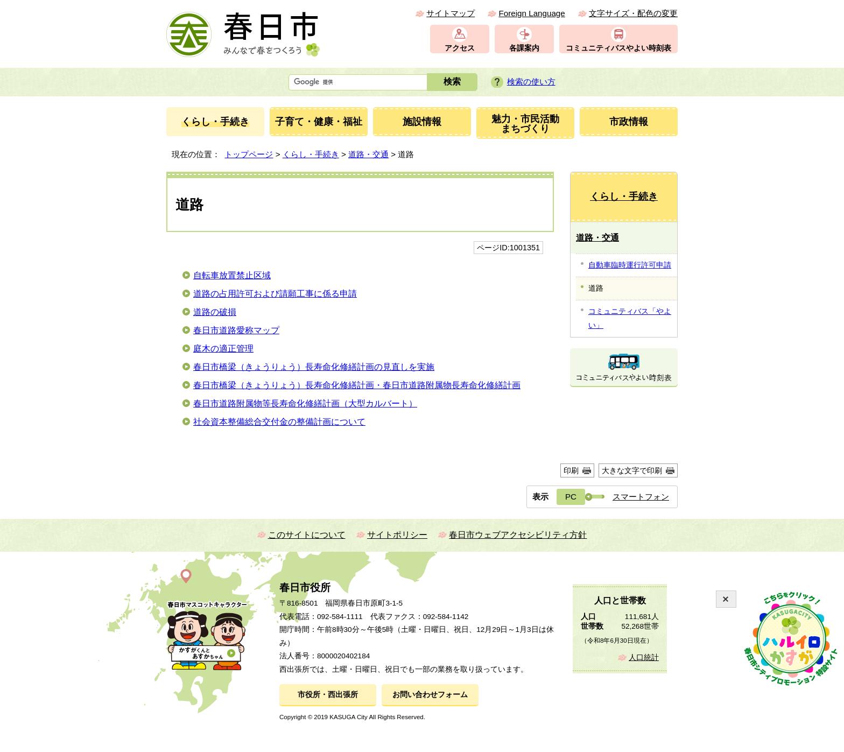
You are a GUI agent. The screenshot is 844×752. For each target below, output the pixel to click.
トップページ (248, 154)
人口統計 (644, 657)
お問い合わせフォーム (430, 695)
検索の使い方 (531, 81)
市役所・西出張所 (328, 695)
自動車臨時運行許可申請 (629, 265)
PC (570, 496)
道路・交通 (368, 154)
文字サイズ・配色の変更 (633, 13)
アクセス (460, 48)
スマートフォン (641, 496)
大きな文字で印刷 (632, 470)
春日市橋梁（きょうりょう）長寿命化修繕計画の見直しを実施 (313, 366)
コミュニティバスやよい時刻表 (618, 48)
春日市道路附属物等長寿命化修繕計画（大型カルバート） (305, 403)
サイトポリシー (397, 534)
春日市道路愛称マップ (236, 330)
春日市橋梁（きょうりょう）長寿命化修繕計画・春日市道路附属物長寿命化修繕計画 (357, 385)
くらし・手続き (311, 154)
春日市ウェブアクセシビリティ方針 (518, 534)
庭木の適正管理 (223, 348)
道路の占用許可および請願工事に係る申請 (275, 293)
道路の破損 (214, 312)
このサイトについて (307, 534)
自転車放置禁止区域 (232, 275)
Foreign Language (531, 13)
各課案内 (524, 48)
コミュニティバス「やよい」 (629, 318)
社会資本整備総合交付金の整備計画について (279, 421)
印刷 (571, 470)
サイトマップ (450, 13)
